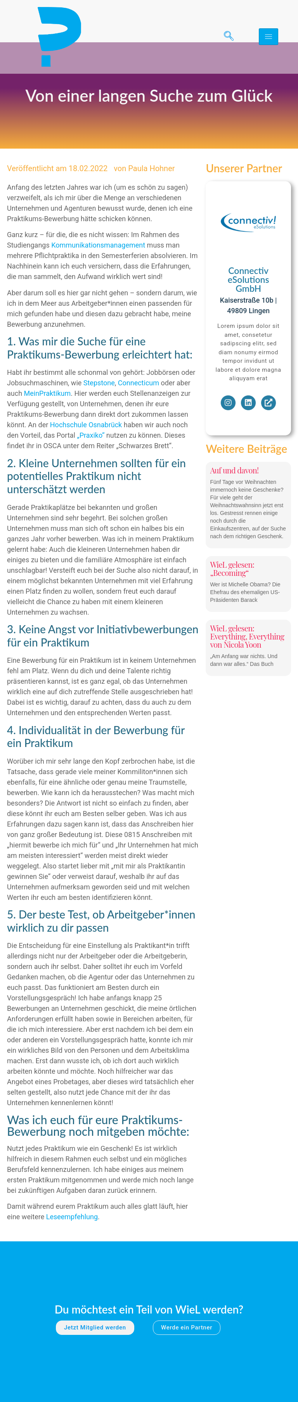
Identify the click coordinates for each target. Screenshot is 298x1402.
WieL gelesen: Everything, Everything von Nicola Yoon (247, 667)
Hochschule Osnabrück (86, 456)
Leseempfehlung (72, 1248)
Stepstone (99, 414)
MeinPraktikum (47, 425)
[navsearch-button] (226, 37)
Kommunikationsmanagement (98, 276)
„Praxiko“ (90, 467)
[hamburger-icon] (268, 36)
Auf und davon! (234, 501)
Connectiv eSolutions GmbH (248, 310)
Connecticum (138, 414)
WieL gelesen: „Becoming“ (232, 599)
